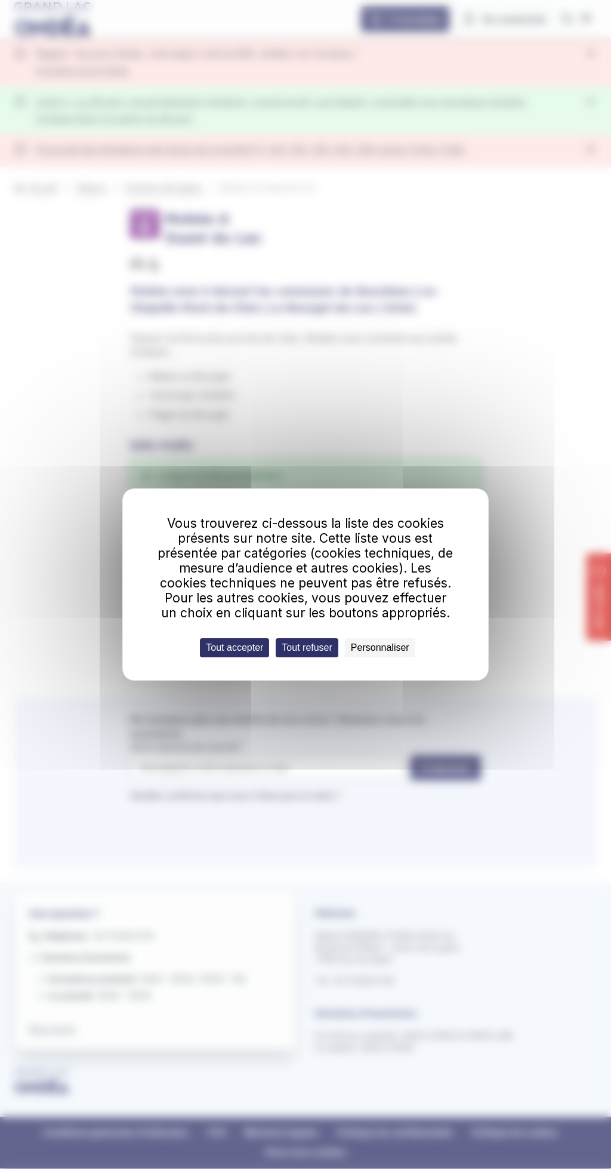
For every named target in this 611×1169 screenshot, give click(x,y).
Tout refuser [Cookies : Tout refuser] (307, 647)
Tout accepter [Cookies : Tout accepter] (234, 647)
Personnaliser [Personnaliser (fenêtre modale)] (380, 647)
